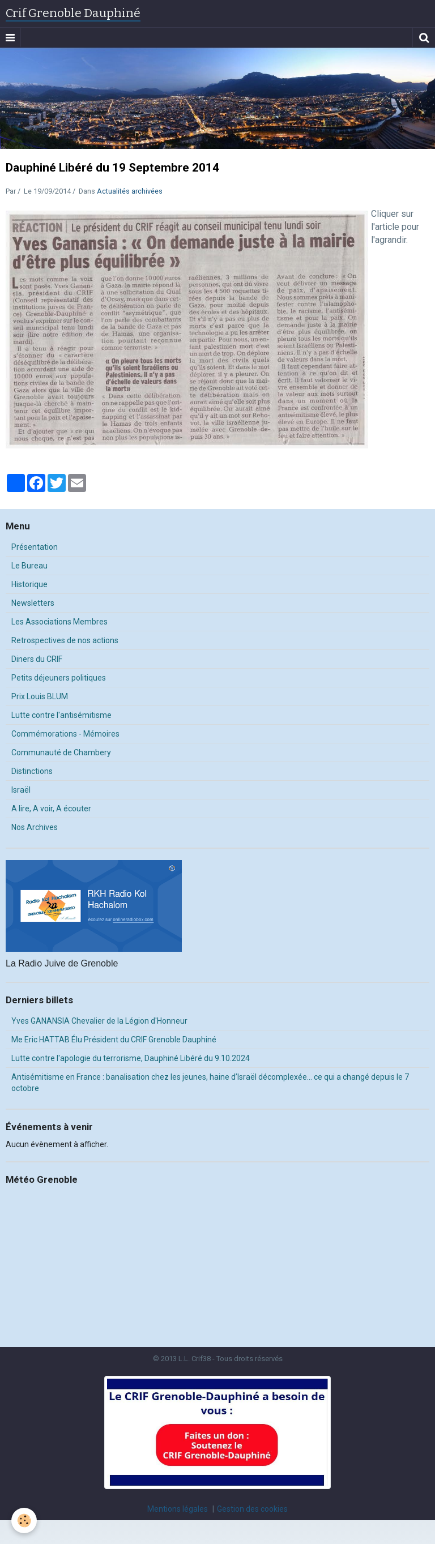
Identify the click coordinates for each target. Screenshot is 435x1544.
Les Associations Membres (59, 621)
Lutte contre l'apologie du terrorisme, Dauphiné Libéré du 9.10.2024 (130, 1058)
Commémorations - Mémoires (65, 733)
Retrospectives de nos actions (64, 640)
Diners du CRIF (36, 659)
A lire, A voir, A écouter (51, 808)
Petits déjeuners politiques (58, 677)
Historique (29, 584)
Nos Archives (34, 827)
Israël (21, 789)
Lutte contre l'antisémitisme (61, 715)
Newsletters (32, 603)
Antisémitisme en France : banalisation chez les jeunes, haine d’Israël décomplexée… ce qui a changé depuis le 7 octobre (210, 1082)
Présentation (34, 546)
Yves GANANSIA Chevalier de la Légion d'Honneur (99, 1020)
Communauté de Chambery (61, 752)
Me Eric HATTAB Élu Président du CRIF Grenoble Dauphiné (113, 1039)
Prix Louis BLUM (39, 696)
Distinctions (32, 771)
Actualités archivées (130, 191)
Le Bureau (29, 565)
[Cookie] (24, 1520)
